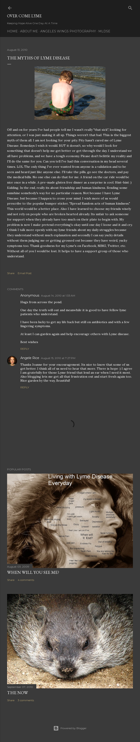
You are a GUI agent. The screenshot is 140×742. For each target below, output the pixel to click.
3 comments (26, 700)
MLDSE (104, 31)
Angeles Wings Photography (68, 31)
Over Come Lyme (24, 15)
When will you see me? (33, 572)
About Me (29, 31)
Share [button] (10, 273)
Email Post (25, 273)
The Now (17, 692)
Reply (24, 348)
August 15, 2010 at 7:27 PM (58, 358)
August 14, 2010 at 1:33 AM (58, 295)
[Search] (130, 7)
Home (12, 31)
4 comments (26, 580)
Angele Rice (29, 358)
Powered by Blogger (70, 728)
